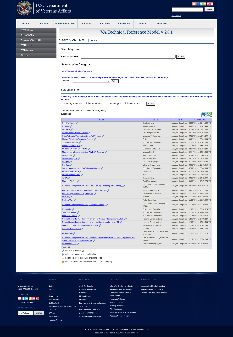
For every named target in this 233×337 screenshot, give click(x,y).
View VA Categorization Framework (77, 71)
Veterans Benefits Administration (153, 289)
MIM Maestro (67, 155)
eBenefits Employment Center (121, 286)
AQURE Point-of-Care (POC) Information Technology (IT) (84, 190)
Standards (95, 103)
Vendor (156, 120)
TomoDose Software (70, 142)
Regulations (53, 296)
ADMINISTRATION (148, 280)
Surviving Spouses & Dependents (123, 312)
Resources (105, 23)
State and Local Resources (89, 310)
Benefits (44, 23)
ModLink (65, 197)
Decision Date (199, 120)
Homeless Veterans (117, 299)
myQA (64, 178)
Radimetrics (67, 209)
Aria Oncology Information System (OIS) (78, 193)
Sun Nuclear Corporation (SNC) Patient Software (81, 168)
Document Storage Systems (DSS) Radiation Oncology (83, 205)
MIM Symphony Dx (69, 158)
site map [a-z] (176, 16)
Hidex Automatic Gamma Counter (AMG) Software (81, 136)
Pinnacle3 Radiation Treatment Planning (78, 139)
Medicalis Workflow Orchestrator (74, 149)
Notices (51, 286)
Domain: (66, 81)
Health (25, 23)
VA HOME (52, 280)
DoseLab (65, 126)
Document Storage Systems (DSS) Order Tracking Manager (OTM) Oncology (92, 186)
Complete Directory (25, 302)
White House (54, 316)
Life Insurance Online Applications (92, 303)
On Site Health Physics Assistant (75, 133)
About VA (86, 23)
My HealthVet (85, 296)
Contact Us (161, 23)
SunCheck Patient (69, 212)
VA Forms (83, 306)
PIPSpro (65, 162)
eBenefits (83, 300)
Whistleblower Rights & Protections (62, 306)
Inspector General (55, 320)
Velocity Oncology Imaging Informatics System (80, 225)
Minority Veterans (116, 306)
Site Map (24, 55)
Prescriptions (84, 293)
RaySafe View (67, 200)
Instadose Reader (69, 244)
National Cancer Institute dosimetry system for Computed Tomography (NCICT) (93, 219)
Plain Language (116, 309)
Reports (26, 45)
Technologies (115, 103)
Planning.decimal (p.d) (71, 146)
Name (101, 120)
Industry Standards (73, 103)
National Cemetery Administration (154, 293)
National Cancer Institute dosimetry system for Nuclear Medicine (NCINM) (90, 222)
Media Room (124, 23)
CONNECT (22, 280)
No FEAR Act (54, 303)
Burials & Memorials (65, 23)
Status (179, 120)
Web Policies (54, 300)
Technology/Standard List (31, 40)
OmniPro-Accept (68, 123)
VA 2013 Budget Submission (90, 316)
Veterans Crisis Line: (26, 286)
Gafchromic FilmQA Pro (71, 229)
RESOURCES (115, 280)
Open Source (134, 103)
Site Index (52, 310)
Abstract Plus (67, 233)
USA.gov (52, 313)
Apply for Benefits (86, 286)
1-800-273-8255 (24, 289)
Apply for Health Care (87, 289)
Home (27, 30)
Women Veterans (116, 302)
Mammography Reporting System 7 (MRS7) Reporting (83, 152)
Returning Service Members (121, 289)
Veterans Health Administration (153, 286)
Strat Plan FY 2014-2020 (89, 313)
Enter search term (70, 57)
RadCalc (65, 165)
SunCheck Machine (70, 216)
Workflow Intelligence (70, 171)
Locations (143, 23)
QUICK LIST (84, 280)
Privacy (51, 289)
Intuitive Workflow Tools (71, 175)
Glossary (27, 50)
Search (27, 35)
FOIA (51, 293)
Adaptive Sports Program (120, 316)
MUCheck (66, 129)
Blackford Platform (69, 181)
